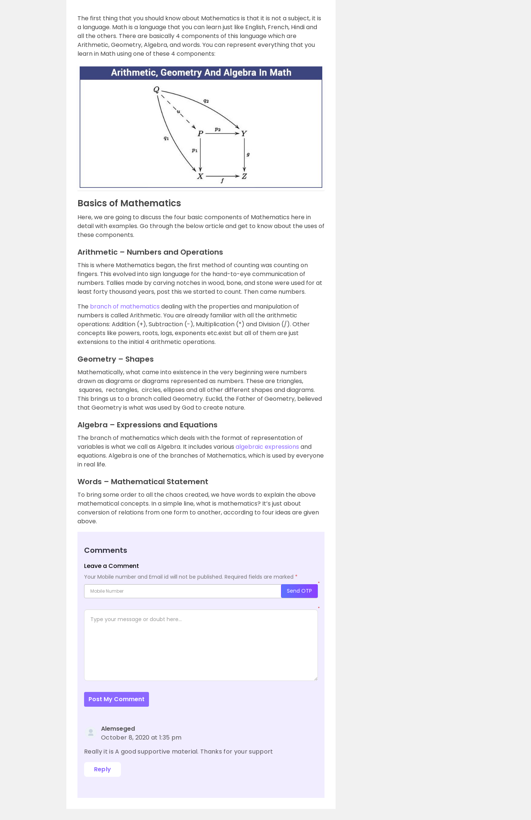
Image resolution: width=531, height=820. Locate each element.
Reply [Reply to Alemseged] (102, 769)
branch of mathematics (125, 306)
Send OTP (299, 591)
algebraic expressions (266, 446)
